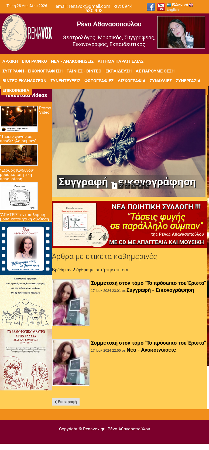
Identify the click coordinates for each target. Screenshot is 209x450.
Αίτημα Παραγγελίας (120, 61)
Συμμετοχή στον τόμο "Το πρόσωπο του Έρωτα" (148, 283)
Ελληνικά (177, 5)
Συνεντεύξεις (65, 80)
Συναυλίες (161, 80)
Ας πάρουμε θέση (155, 71)
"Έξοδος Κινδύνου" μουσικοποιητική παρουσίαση (17, 174)
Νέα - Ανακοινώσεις (72, 61)
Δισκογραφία (132, 80)
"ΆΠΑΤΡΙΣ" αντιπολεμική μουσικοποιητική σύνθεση (24, 216)
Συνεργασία (188, 80)
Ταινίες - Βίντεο (84, 71)
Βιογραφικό (34, 61)
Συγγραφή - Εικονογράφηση (160, 290)
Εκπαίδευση (118, 71)
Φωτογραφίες (99, 80)
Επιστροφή (67, 402)
